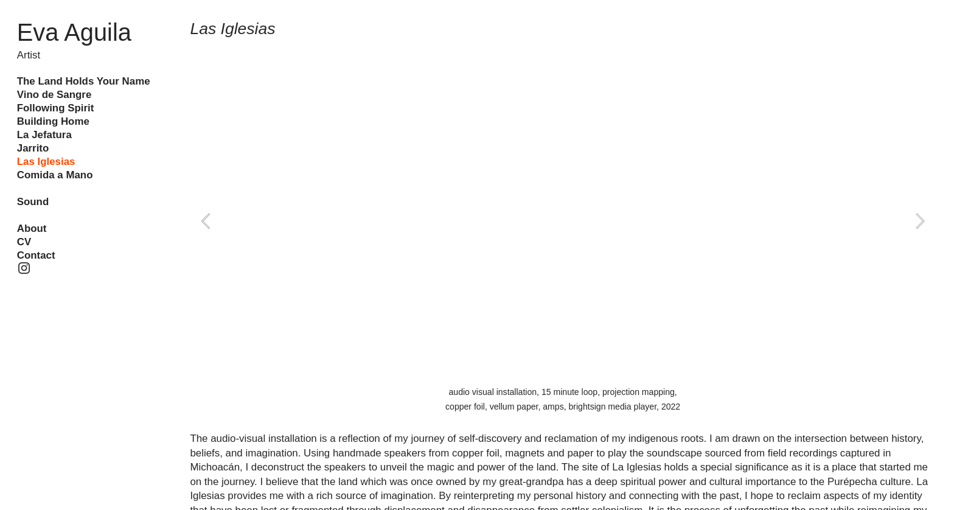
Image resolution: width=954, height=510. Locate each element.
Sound (33, 202)
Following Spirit (55, 108)
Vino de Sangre (54, 94)
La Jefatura (44, 135)
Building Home (53, 121)
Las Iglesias (46, 161)
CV (24, 242)
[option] (562, 221)
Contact (36, 255)
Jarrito (33, 148)
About (32, 228)
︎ (24, 268)
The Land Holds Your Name (83, 81)
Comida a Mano (55, 175)
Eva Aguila (74, 32)
